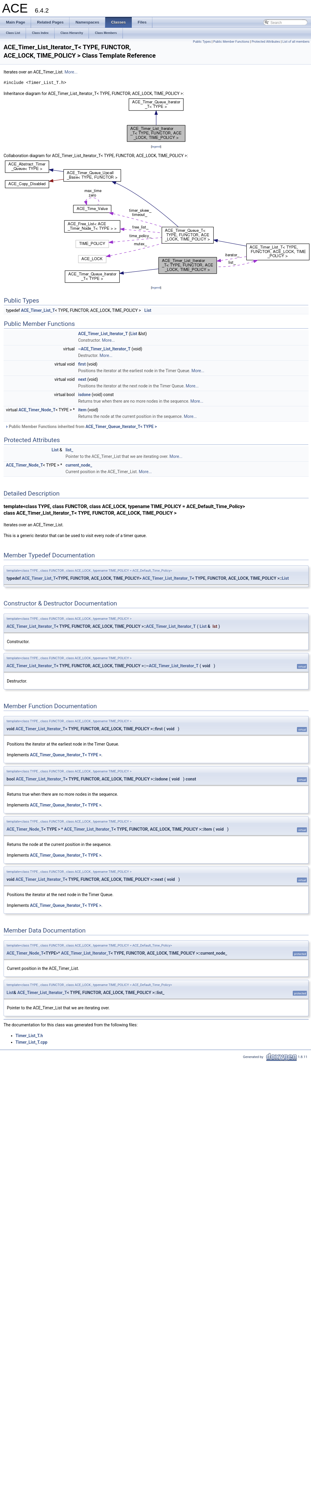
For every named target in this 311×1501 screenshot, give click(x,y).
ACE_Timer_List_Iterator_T (103, 333)
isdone (84, 394)
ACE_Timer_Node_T (36, 409)
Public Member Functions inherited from (81, 426)
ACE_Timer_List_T (38, 310)
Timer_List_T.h (29, 1035)
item (82, 409)
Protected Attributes (266, 42)
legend (156, 146)
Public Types (202, 42)
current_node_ (79, 465)
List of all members (296, 42)
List (147, 310)
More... (71, 72)
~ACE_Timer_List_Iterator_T (104, 348)
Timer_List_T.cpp (31, 1042)
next (82, 379)
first (82, 364)
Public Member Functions (231, 42)
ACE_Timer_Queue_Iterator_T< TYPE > (121, 426)
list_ (69, 449)
